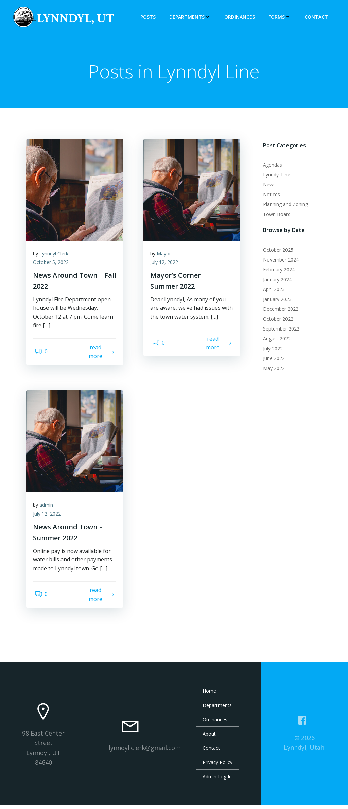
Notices (269, 195)
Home (209, 694)
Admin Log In (217, 780)
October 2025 (276, 251)
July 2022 (270, 349)
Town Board (274, 215)
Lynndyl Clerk (57, 258)
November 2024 (278, 260)
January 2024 (275, 280)
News (267, 186)
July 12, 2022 (167, 267)
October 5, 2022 (54, 267)
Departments (192, 17)
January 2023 (275, 300)
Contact (318, 17)
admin (49, 510)
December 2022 (278, 310)
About (209, 737)
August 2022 (274, 339)
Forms (282, 17)
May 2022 (271, 369)
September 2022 (279, 329)
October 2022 (276, 320)
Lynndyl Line (274, 176)
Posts (150, 17)
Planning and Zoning (283, 205)
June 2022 (271, 359)
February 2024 (276, 270)
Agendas (270, 166)
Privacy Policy (217, 766)
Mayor (167, 258)
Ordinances (242, 17)
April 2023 (271, 290)
